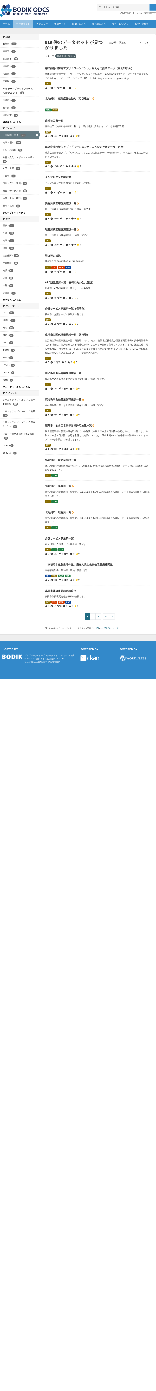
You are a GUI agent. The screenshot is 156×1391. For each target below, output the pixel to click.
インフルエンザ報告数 (58, 177)
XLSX (48, 110)
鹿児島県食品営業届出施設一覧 (63, 373)
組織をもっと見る (12, 122)
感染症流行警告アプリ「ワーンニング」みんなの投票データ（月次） (85, 147)
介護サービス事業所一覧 (59, 538)
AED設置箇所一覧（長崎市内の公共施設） (70, 282)
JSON (61, 267)
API (97, 628)
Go (146, 42)
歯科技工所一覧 (54, 120)
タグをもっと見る (12, 300)
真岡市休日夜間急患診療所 (60, 590)
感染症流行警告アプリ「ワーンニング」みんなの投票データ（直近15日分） (89, 68)
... (102, 615)
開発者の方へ (99, 23)
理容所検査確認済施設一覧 (61, 229)
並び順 (112, 42)
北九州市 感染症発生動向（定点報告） (68, 98)
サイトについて (120, 23)
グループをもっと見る (14, 213)
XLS (54, 550)
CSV (48, 84)
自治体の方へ (79, 23)
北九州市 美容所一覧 (58, 486)
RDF (68, 267)
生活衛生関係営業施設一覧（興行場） (67, 334)
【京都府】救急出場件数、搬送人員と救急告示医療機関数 (79, 564)
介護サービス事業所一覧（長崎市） (66, 308)
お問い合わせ (141, 23)
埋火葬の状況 (53, 255)
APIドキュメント (111, 628)
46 (106, 616)
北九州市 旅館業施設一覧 (60, 460)
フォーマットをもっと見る (16, 387)
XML (54, 267)
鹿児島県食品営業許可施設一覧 (63, 399)
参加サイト (60, 23)
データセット (23, 23)
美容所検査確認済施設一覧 (61, 203)
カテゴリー (42, 23)
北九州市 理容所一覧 (58, 512)
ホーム (6, 23)
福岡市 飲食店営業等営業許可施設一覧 (68, 425)
